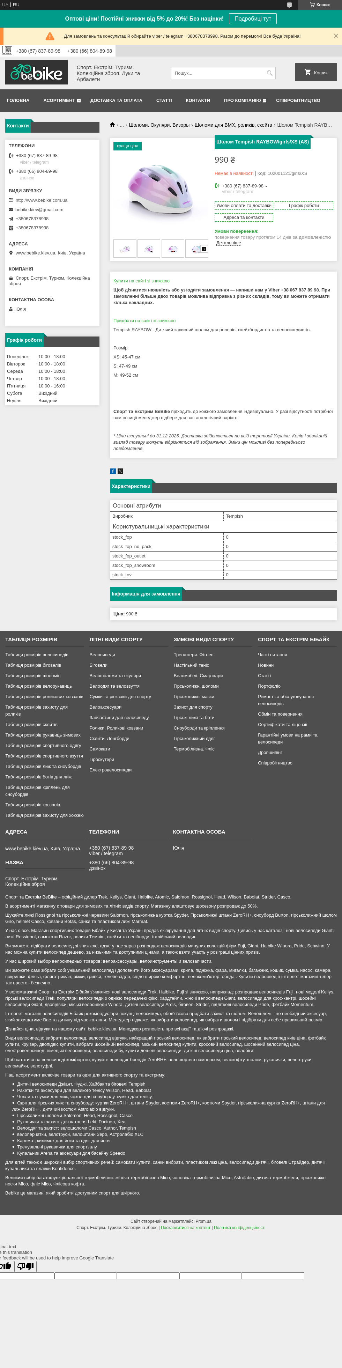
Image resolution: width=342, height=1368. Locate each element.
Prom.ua (203, 1221)
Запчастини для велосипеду (119, 717)
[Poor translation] (25, 1266)
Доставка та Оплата (116, 100)
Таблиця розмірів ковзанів (32, 804)
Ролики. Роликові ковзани (116, 728)
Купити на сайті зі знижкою (141, 280)
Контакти (198, 100)
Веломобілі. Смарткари (198, 675)
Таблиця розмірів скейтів (31, 724)
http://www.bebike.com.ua (41, 200)
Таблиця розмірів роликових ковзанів (44, 696)
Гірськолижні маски (194, 696)
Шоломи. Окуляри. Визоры (159, 125)
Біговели (98, 665)
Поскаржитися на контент (185, 1227)
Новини (266, 665)
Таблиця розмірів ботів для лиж (38, 776)
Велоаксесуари (105, 707)
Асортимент (59, 100)
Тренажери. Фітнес (193, 654)
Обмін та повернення (280, 714)
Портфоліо (269, 686)
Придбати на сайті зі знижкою (144, 320)
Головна (18, 100)
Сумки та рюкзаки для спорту (120, 696)
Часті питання (272, 654)
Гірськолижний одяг (194, 738)
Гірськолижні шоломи (196, 686)
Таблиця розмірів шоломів (32, 675)
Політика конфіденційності (240, 1227)
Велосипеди (102, 654)
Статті (164, 100)
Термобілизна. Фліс (194, 749)
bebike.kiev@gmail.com (39, 209)
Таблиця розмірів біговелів (33, 665)
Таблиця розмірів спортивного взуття (44, 756)
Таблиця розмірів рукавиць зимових (43, 735)
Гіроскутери (101, 759)
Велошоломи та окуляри (115, 675)
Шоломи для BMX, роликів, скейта (233, 125)
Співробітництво (298, 100)
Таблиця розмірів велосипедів (36, 654)
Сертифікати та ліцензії (282, 724)
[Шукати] (269, 73)
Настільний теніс (191, 665)
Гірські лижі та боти (194, 717)
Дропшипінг (270, 752)
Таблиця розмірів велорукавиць (38, 686)
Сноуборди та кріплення (199, 728)
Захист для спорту (193, 707)
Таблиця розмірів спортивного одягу (43, 745)
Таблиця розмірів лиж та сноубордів (43, 766)
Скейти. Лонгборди (109, 738)
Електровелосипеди (110, 769)
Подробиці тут (253, 19)
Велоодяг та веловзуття (114, 686)
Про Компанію (242, 100)
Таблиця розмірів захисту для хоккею (44, 815)
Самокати (99, 749)
